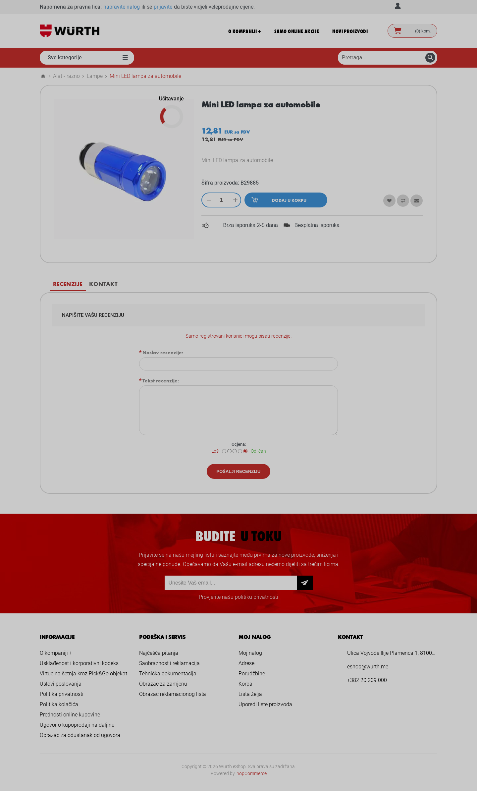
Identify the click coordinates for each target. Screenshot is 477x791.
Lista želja (250, 694)
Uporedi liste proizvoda (265, 704)
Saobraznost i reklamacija (169, 663)
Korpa (245, 684)
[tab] (68, 283)
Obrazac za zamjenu (163, 684)
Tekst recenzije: (160, 380)
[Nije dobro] (229, 451)
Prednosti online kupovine (70, 714)
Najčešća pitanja (158, 653)
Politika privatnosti (61, 694)
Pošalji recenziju (239, 471)
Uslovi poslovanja (60, 684)
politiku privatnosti (256, 597)
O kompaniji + (56, 653)
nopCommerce (252, 773)
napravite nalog (121, 7)
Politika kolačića (59, 704)
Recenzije (67, 283)
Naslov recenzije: (163, 352)
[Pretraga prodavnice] (387, 58)
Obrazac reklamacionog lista (172, 694)
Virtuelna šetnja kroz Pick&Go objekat (83, 673)
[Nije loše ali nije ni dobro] (235, 451)
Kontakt (103, 283)
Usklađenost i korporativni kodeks (79, 663)
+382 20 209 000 (367, 680)
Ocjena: (239, 444)
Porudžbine (251, 673)
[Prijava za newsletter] (231, 583)
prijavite (163, 7)
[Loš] (224, 451)
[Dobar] (240, 451)
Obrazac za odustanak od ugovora (80, 735)
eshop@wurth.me (367, 666)
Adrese (246, 663)
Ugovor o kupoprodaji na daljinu (77, 725)
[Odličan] (245, 451)
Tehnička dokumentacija (167, 673)
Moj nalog (250, 653)
